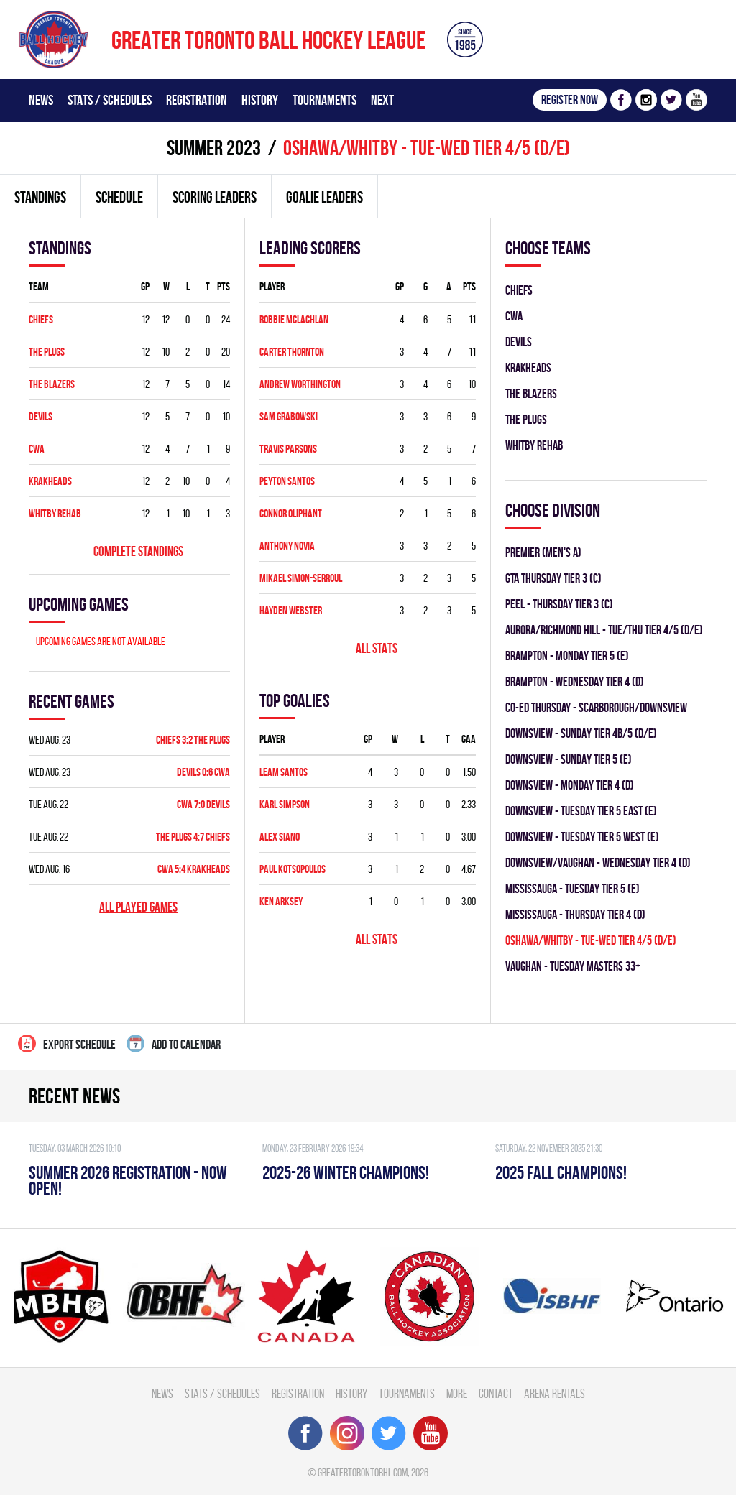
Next (382, 100)
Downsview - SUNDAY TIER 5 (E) (568, 759)
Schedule (119, 196)
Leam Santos (283, 772)
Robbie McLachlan (293, 319)
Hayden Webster (290, 610)
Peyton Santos (287, 481)
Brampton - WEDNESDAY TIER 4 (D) (574, 681)
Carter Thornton (291, 352)
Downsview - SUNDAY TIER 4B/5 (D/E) (581, 733)
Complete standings (138, 551)
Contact (495, 1393)
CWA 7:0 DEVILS (203, 804)
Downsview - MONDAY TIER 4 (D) (569, 785)
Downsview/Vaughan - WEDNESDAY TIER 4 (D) (598, 862)
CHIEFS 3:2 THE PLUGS (193, 739)
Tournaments (324, 100)
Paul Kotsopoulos (292, 869)
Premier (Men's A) (543, 552)
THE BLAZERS (52, 384)
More (456, 1393)
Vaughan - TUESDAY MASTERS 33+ (572, 966)
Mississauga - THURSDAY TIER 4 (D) (575, 914)
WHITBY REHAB (55, 513)
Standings (40, 196)
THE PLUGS (47, 352)
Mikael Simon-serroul (300, 578)
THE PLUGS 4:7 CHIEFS (193, 836)
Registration (196, 100)
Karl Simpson (284, 804)
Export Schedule (67, 1043)
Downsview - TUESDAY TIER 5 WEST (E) (582, 836)
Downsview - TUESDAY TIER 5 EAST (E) (581, 811)
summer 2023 (214, 147)
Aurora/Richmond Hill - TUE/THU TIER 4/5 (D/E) (604, 630)
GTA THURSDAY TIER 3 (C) (553, 578)
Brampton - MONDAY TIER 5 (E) (567, 655)
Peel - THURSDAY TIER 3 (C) (559, 604)
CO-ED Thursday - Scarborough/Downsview (596, 707)
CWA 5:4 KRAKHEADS (193, 869)
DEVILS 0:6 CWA (203, 772)
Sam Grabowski (288, 416)
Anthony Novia (287, 546)
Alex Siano (279, 836)
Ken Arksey (281, 901)
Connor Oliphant (290, 513)
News (41, 100)
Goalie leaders (324, 196)
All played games (138, 907)
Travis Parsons (288, 449)
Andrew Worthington (300, 384)
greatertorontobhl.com (363, 1472)
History (260, 100)
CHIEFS (41, 319)
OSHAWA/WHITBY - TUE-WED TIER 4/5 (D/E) (590, 940)
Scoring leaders (214, 196)
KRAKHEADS (50, 481)
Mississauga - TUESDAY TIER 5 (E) (572, 888)
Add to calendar (173, 1043)
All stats (376, 648)
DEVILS (40, 416)
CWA (37, 449)
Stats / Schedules (110, 100)
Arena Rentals (554, 1393)
